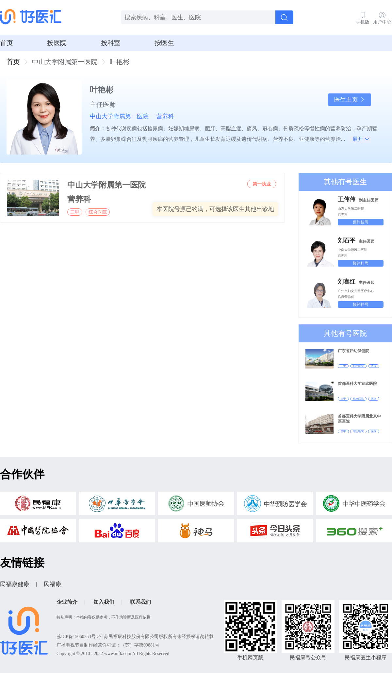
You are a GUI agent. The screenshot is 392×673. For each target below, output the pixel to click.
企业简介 (67, 602)
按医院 (57, 42)
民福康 (52, 584)
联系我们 (140, 602)
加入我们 (103, 602)
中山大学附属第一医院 (119, 116)
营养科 (165, 116)
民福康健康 (14, 584)
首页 (6, 42)
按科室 (111, 42)
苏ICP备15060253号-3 (78, 636)
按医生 (164, 42)
